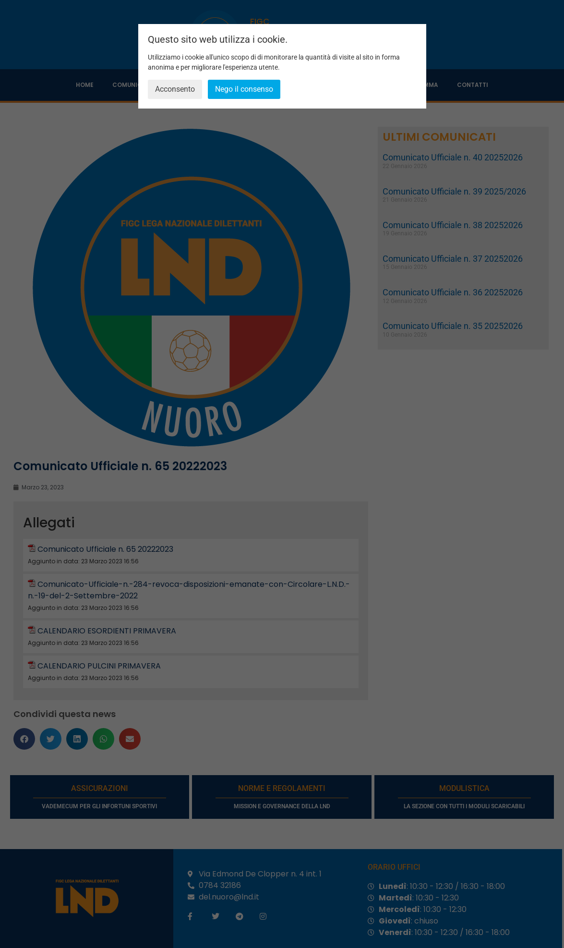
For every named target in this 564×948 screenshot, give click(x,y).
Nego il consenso (244, 89)
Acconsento (175, 89)
